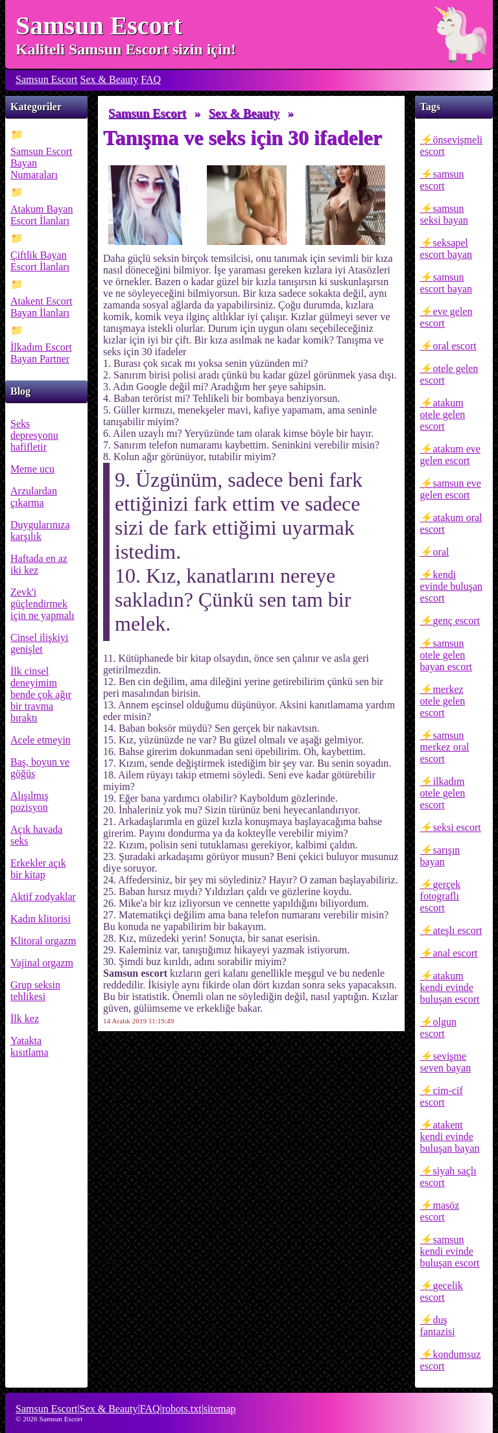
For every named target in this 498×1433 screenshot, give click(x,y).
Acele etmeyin (40, 739)
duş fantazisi (437, 1325)
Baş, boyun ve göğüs (39, 767)
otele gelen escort (449, 374)
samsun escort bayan (446, 283)
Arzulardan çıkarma (33, 496)
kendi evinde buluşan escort (451, 586)
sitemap (220, 1408)
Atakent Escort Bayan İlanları (41, 307)
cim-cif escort (441, 1096)
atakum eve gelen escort (450, 454)
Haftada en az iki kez (38, 564)
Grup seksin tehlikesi (35, 990)
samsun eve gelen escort (450, 489)
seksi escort (457, 827)
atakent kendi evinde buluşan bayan (450, 1136)
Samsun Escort (99, 25)
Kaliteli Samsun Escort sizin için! (126, 49)
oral (441, 551)
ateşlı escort (457, 930)
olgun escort (438, 1027)
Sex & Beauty (109, 79)
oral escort (455, 345)
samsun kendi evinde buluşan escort (450, 1251)
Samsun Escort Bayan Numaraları (41, 163)
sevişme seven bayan (445, 1062)
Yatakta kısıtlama (29, 1046)
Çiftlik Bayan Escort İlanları (39, 261)
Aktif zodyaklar (43, 896)
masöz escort (440, 1211)
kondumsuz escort (450, 1360)
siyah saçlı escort (448, 1176)
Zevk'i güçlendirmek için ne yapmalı (42, 604)
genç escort (456, 620)
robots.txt (182, 1408)
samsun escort (442, 180)
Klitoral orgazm (43, 940)
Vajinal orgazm (41, 962)
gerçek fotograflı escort (440, 896)
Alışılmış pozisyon (29, 801)
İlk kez (24, 1018)
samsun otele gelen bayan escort (446, 655)
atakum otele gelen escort (443, 414)
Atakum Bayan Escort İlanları (41, 215)
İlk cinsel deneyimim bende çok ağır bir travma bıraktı (40, 694)
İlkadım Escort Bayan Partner (41, 353)
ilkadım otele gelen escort (443, 793)
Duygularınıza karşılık (40, 530)
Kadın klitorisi (40, 918)
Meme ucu (32, 468)
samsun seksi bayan (444, 214)
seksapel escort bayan (446, 248)
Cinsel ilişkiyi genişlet (39, 643)
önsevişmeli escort (451, 145)
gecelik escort (441, 1291)
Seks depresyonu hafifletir (34, 435)
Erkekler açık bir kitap (38, 868)
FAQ (151, 79)
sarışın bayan (440, 856)
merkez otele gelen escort (443, 701)
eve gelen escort (446, 317)
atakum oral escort (451, 523)
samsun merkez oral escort (444, 747)
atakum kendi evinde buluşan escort (450, 987)
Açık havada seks (36, 835)
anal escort (455, 953)
